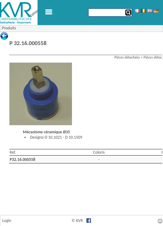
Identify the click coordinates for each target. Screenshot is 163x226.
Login (6, 220)
